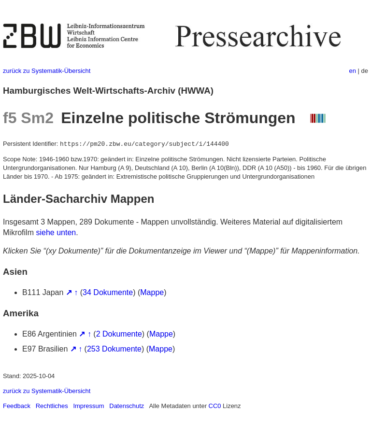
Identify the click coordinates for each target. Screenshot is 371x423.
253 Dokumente (114, 349)
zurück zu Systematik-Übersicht (46, 70)
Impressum (88, 405)
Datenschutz (126, 405)
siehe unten (56, 232)
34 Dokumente (108, 292)
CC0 (215, 405)
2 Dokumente (119, 334)
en (352, 70)
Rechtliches (52, 405)
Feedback (16, 405)
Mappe (152, 292)
